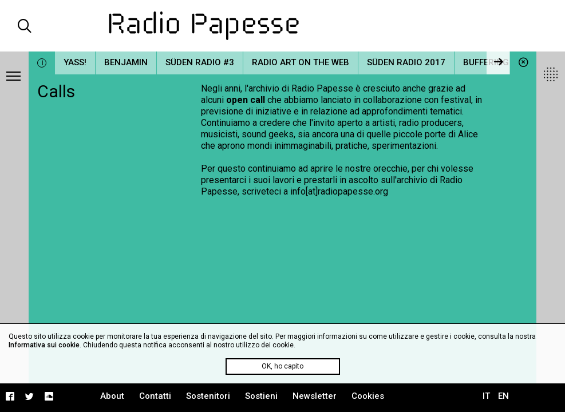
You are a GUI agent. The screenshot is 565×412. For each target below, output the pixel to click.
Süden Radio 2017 (406, 62)
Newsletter (315, 396)
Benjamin (126, 62)
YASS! (75, 62)
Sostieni (261, 396)
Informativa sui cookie (44, 345)
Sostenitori (208, 396)
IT (486, 396)
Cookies (367, 396)
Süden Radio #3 (199, 62)
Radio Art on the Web (300, 62)
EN (503, 396)
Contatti (155, 396)
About (112, 396)
